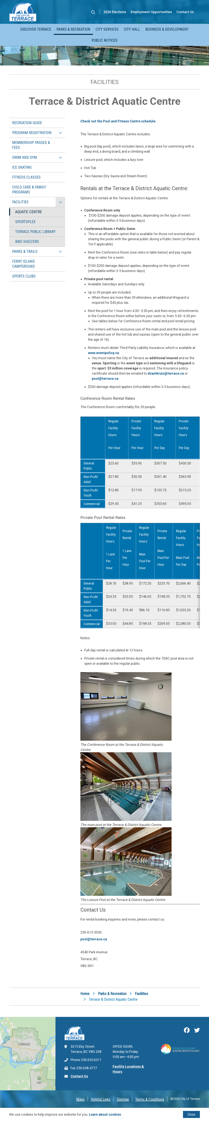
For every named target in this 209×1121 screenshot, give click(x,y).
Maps (80, 1099)
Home (84, 993)
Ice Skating (22, 167)
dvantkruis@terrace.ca (166, 373)
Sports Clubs (24, 276)
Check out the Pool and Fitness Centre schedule (117, 121)
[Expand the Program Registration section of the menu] (60, 133)
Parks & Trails (24, 251)
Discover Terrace (35, 29)
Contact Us (185, 12)
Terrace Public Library (35, 231)
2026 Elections (115, 12)
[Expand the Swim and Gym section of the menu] (60, 157)
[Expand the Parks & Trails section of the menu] (60, 251)
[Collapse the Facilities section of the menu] (60, 202)
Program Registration (31, 132)
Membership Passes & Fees (31, 145)
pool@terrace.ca (105, 379)
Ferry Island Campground (23, 264)
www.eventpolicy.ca (103, 353)
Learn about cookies (105, 1114)
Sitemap (123, 1099)
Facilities (20, 202)
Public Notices (104, 40)
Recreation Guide (27, 122)
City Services (107, 29)
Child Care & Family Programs (29, 189)
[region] (140, 462)
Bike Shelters (27, 241)
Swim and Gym (24, 157)
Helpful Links (100, 1099)
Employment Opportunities (151, 12)
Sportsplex (25, 221)
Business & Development (167, 29)
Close (191, 1114)
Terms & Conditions (149, 1099)
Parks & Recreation (73, 29)
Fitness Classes (26, 177)
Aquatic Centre (28, 212)
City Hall (132, 29)
